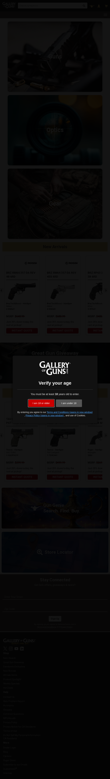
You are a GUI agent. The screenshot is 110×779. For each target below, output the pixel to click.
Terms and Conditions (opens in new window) (70, 412)
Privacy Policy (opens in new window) (45, 415)
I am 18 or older (41, 403)
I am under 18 (68, 403)
